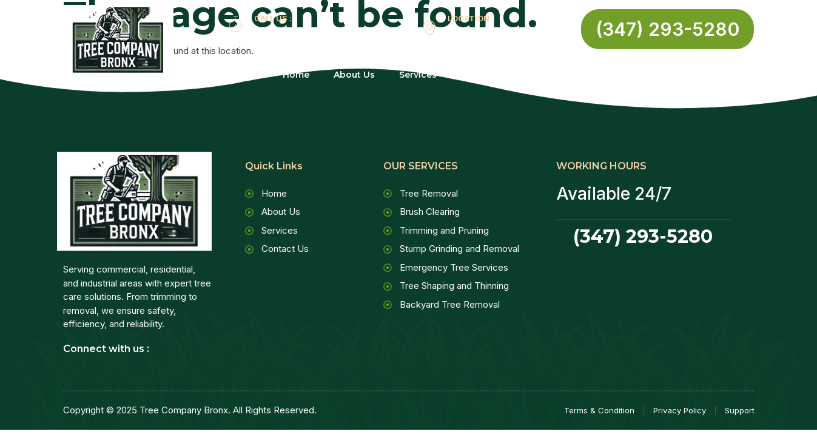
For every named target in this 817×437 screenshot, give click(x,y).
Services (425, 75)
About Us (354, 75)
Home (296, 75)
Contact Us (501, 75)
